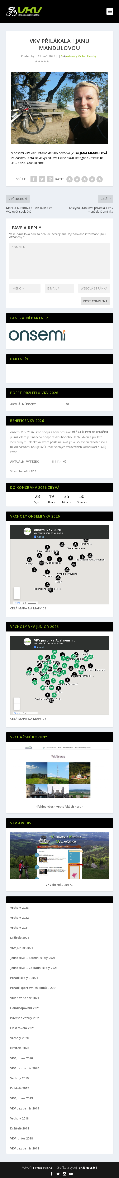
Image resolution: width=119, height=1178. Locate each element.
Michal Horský (86, 56)
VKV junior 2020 (21, 1058)
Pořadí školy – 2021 (24, 978)
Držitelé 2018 (19, 1128)
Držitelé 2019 (19, 1088)
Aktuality (71, 56)
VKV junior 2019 (21, 1098)
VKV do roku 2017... (59, 885)
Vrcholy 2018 (19, 1118)
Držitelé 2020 (19, 1048)
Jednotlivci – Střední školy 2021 (32, 958)
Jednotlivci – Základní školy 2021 (33, 968)
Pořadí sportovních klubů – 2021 (33, 988)
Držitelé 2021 (19, 938)
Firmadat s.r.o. (43, 1167)
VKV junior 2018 (21, 1138)
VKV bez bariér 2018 (24, 1148)
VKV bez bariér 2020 (24, 1068)
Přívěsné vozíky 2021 (25, 1018)
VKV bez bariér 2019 (24, 1108)
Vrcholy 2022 (19, 918)
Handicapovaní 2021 (24, 1008)
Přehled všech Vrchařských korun (59, 807)
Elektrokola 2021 (22, 1028)
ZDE (33, 471)
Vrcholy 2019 (19, 1078)
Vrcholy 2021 (19, 928)
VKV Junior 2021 (21, 948)
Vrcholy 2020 (19, 1038)
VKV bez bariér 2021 (24, 998)
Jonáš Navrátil (87, 1167)
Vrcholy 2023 (19, 908)
